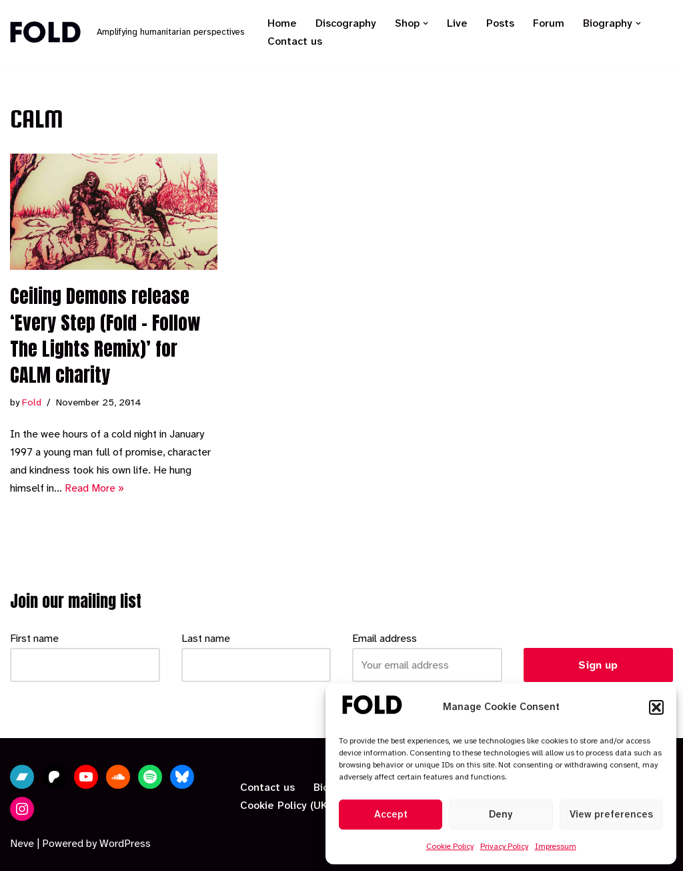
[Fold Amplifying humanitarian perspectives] (127, 32)
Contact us (294, 41)
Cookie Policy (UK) (285, 805)
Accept (391, 814)
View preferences (611, 814)
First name (34, 638)
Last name (205, 638)
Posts (500, 23)
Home (282, 23)
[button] (656, 707)
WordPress (125, 843)
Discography (345, 23)
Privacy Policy (504, 846)
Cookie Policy (450, 846)
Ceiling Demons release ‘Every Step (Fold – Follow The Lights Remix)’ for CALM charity (105, 335)
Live (457, 23)
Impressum (555, 846)
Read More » (94, 488)
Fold (31, 402)
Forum (548, 23)
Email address (384, 638)
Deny (500, 814)
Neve (22, 843)
